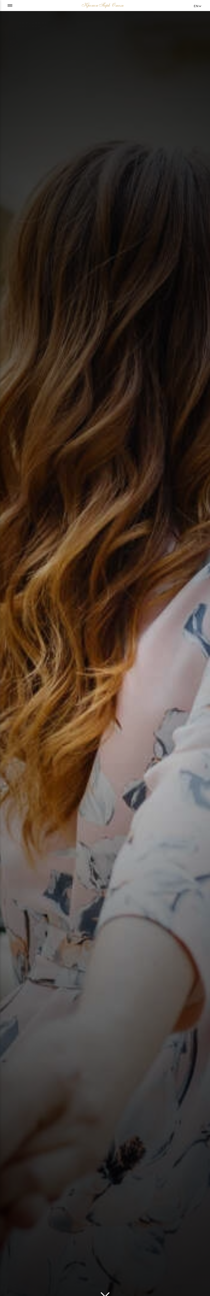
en (196, 6)
